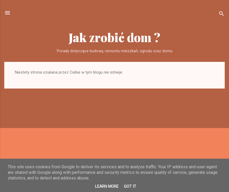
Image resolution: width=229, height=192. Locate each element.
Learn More (107, 186)
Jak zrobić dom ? (114, 37)
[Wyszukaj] (221, 14)
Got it (130, 186)
